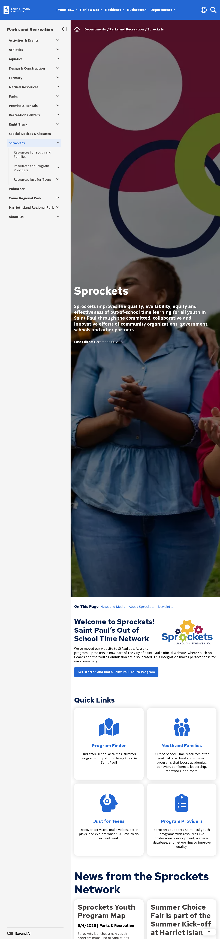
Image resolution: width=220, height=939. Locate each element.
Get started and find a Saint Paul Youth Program (116, 672)
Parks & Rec (91, 10)
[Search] (213, 9)
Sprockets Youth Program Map (106, 911)
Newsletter (166, 607)
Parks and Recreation (30, 30)
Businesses (137, 10)
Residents (114, 10)
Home (77, 29)
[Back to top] (209, 932)
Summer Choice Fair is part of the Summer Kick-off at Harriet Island (181, 919)
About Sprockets (141, 607)
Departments (163, 10)
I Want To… (66, 10)
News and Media (112, 607)
